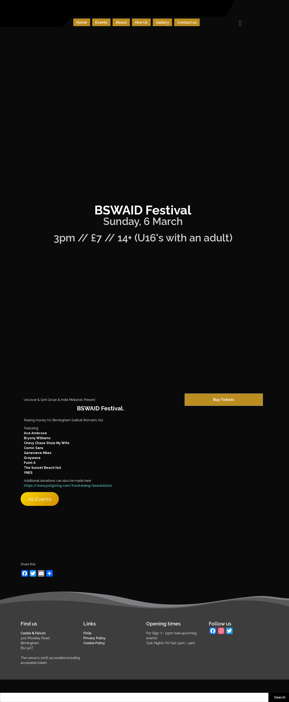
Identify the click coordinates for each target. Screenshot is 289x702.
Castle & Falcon (33, 633)
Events (101, 22)
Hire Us (141, 22)
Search (5, 690)
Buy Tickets (223, 399)
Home (81, 22)
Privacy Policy (94, 638)
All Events (39, 499)
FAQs (87, 633)
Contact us (187, 22)
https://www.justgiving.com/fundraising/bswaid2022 (68, 486)
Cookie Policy (94, 643)
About (121, 22)
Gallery (162, 22)
